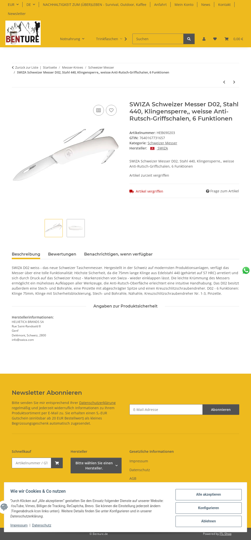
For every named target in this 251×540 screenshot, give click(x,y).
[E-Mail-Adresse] (166, 409)
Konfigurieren (206, 508)
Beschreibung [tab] (26, 254)
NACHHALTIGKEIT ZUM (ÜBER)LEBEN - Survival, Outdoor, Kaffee (94, 4)
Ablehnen (207, 521)
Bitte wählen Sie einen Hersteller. (94, 465)
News (205, 4)
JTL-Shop (225, 534)
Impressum (20, 525)
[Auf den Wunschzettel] (111, 110)
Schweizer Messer (162, 143)
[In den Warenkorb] (16, 98)
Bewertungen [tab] (62, 254)
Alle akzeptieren (206, 495)
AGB (132, 478)
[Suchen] (158, 39)
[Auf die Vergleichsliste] (98, 110)
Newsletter (17, 13)
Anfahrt (160, 4)
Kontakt (224, 4)
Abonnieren (221, 409)
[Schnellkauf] (31, 463)
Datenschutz (43, 525)
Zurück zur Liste (26, 67)
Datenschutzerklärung (97, 402)
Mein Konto (184, 4)
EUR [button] (11, 4)
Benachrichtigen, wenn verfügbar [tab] (118, 254)
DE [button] (28, 4)
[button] (204, 38)
